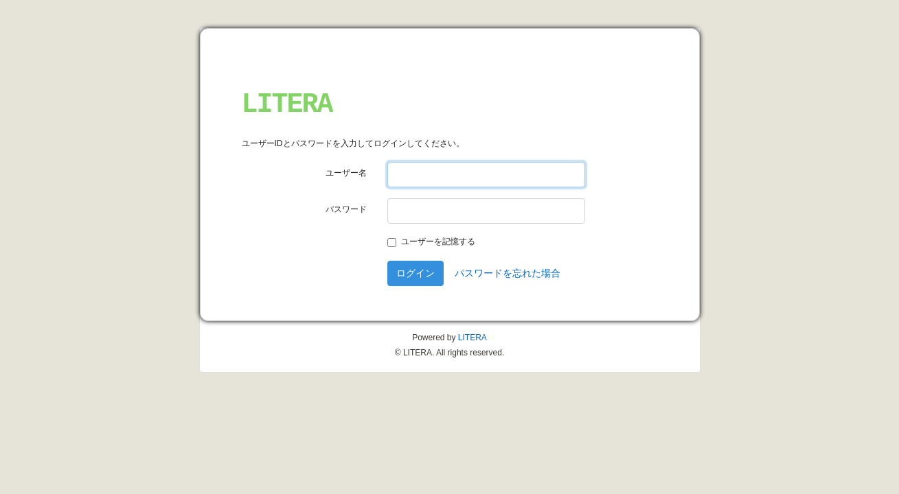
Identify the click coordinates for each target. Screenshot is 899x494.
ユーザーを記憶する (438, 241)
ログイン (415, 273)
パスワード (346, 209)
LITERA (287, 105)
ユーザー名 (346, 173)
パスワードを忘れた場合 (507, 273)
